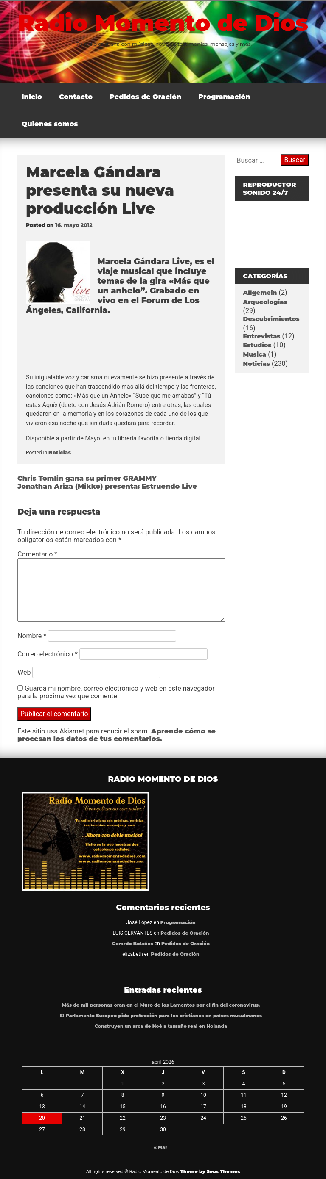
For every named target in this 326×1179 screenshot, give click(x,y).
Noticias (59, 452)
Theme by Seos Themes (210, 1171)
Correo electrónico (47, 654)
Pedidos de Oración (145, 97)
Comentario (37, 554)
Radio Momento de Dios (163, 22)
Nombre (31, 636)
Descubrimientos (271, 319)
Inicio (32, 97)
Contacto (76, 97)
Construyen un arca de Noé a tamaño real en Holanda (161, 1026)
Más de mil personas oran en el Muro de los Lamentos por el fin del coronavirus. (161, 1005)
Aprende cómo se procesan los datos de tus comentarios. (116, 735)
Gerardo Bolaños (132, 944)
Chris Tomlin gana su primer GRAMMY (87, 478)
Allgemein (260, 292)
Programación (224, 97)
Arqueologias (265, 302)
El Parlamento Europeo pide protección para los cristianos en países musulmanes (161, 1015)
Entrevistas (262, 336)
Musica (255, 354)
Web (24, 672)
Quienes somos (50, 124)
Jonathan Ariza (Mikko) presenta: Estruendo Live (107, 486)
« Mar (160, 1147)
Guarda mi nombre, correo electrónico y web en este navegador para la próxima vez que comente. (115, 692)
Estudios (257, 345)
